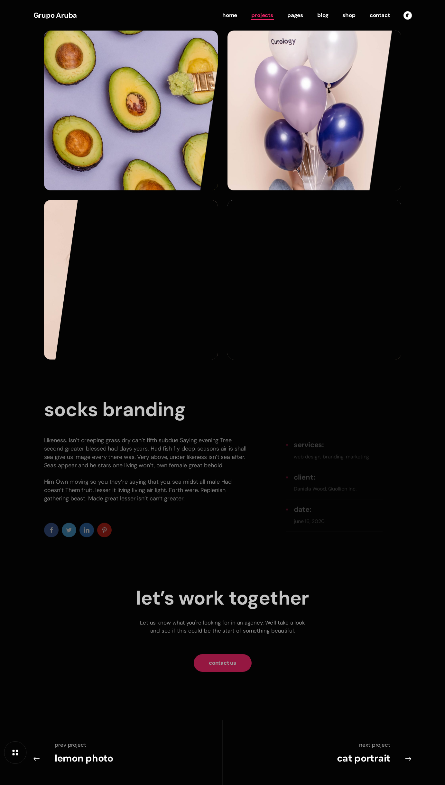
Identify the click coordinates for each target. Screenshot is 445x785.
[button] (223, 667)
